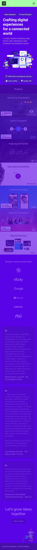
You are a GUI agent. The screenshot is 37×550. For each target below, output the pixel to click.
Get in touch (18, 521)
